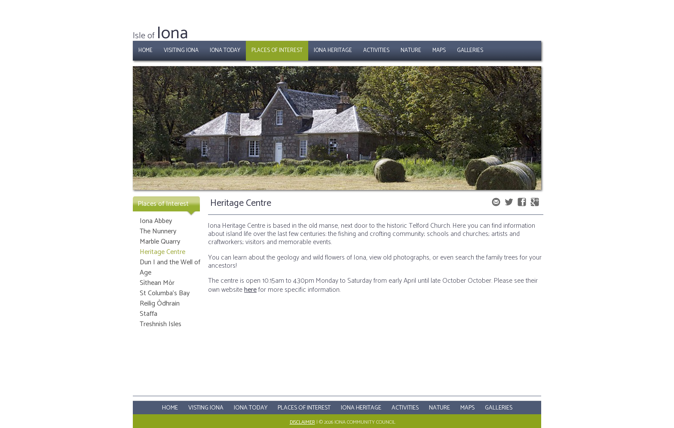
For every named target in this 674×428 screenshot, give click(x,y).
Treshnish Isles (160, 324)
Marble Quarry (160, 242)
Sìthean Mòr (157, 283)
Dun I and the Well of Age (170, 267)
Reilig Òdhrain (160, 303)
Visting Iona (206, 408)
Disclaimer (302, 422)
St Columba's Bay (165, 293)
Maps (439, 50)
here (250, 290)
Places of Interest (277, 50)
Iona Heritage (333, 50)
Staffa (148, 314)
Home (145, 50)
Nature (411, 50)
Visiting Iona (181, 50)
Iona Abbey (156, 221)
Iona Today (225, 50)
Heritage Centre (162, 252)
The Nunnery (158, 231)
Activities (376, 50)
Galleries (470, 50)
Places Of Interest (304, 408)
